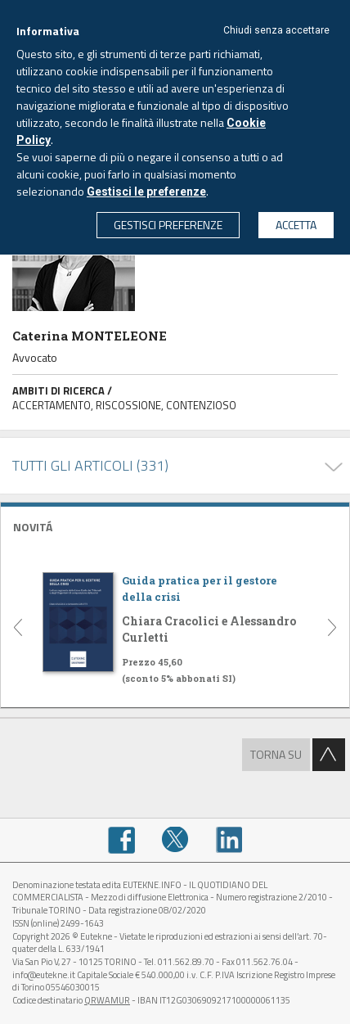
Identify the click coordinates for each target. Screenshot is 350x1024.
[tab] (175, 525)
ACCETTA (296, 224)
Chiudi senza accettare (276, 30)
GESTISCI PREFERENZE (168, 224)
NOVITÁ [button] (32, 526)
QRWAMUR (107, 1000)
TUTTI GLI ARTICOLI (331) (90, 465)
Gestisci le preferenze (146, 191)
